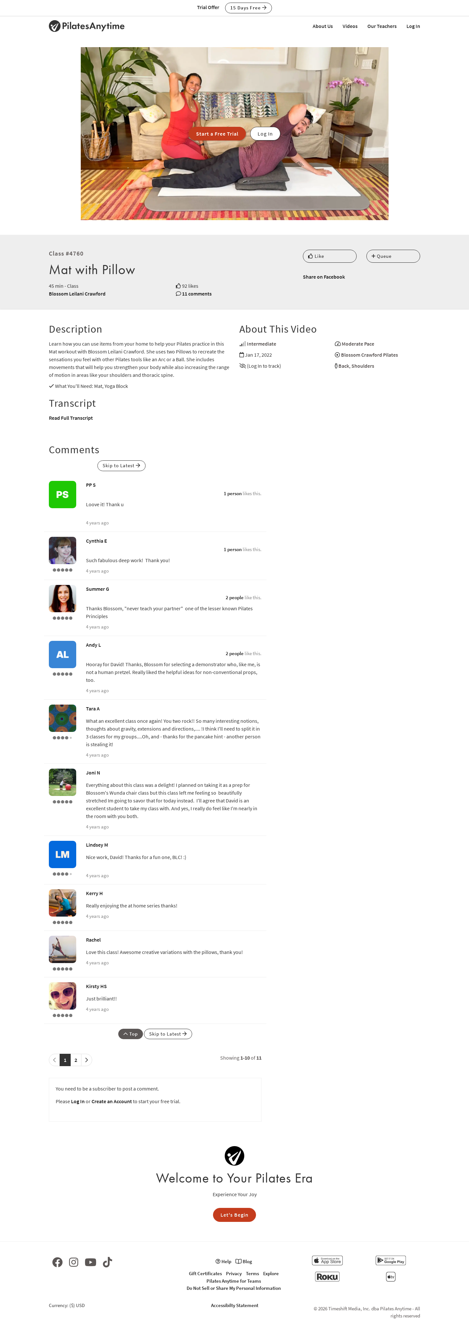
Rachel (93, 939)
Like (316, 256)
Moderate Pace (358, 343)
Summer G (97, 589)
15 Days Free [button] (248, 8)
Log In (413, 26)
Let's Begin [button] (234, 1214)
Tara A (93, 708)
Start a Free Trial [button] (217, 133)
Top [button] (130, 1034)
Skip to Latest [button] (121, 465)
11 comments (197, 293)
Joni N (93, 772)
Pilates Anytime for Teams (233, 1281)
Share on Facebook (324, 276)
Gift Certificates (205, 1273)
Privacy (234, 1273)
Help (223, 1261)
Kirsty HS (96, 986)
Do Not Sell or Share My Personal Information (234, 1288)
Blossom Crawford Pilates (369, 354)
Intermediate (261, 343)
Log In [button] (265, 133)
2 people (235, 597)
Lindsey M (97, 844)
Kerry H (94, 893)
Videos (350, 26)
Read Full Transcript (71, 418)
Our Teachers (382, 26)
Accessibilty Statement (234, 1305)
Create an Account (112, 1101)
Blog (243, 1261)
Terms (252, 1273)
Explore (271, 1273)
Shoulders (362, 366)
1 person (233, 493)
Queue (381, 256)
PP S (91, 485)
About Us (323, 26)
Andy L (93, 645)
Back (343, 366)
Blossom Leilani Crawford (77, 293)
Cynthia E (96, 540)
